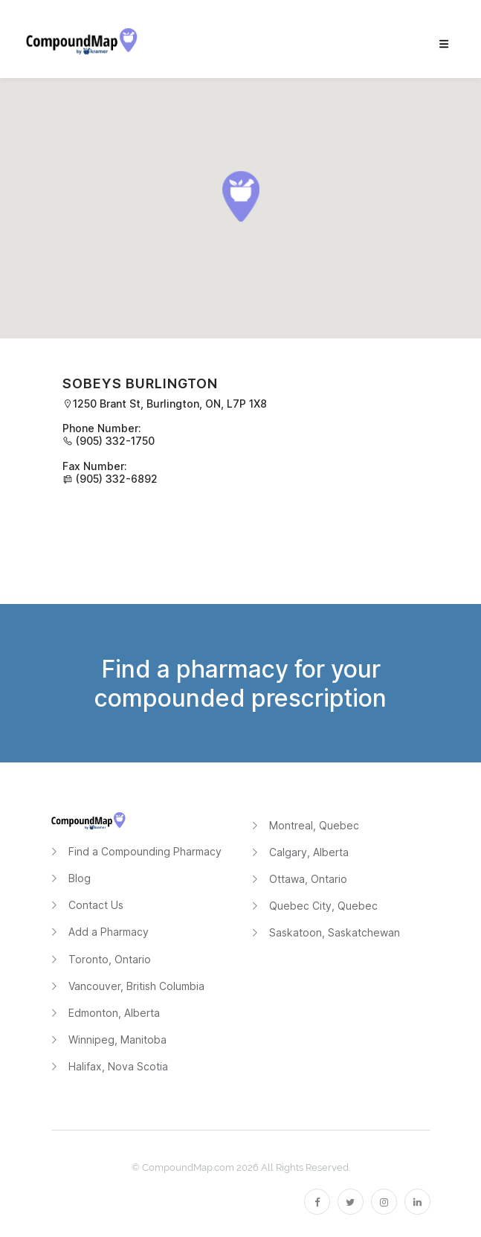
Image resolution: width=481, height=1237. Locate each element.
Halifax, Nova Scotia (118, 1066)
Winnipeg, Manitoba (117, 1039)
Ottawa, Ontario (308, 879)
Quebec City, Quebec (323, 905)
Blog (79, 878)
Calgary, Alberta (309, 852)
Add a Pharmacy (108, 931)
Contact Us (95, 905)
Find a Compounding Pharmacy (145, 851)
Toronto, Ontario (109, 959)
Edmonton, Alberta (114, 1012)
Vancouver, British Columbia (136, 986)
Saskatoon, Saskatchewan (334, 932)
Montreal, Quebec (314, 825)
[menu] (444, 44)
